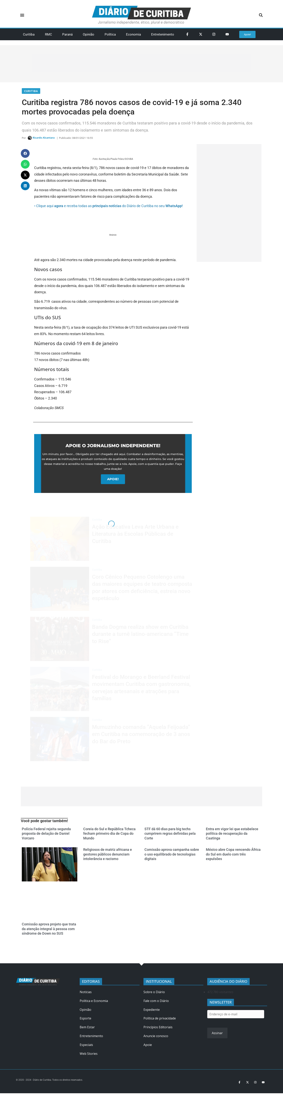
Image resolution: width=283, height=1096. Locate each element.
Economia (133, 34)
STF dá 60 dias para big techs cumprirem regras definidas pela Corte (170, 835)
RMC (48, 34)
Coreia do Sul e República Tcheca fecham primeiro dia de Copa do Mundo (109, 835)
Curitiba (29, 34)
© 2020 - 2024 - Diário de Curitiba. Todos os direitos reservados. (54, 1081)
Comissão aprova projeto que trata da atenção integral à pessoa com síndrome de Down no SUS (49, 931)
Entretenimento (162, 34)
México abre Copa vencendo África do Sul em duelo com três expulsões (233, 856)
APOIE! (113, 481)
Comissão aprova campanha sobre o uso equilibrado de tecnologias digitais (171, 856)
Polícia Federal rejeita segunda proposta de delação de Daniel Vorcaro (46, 835)
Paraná (67, 34)
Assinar (217, 1035)
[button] (22, 15)
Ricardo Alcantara (44, 139)
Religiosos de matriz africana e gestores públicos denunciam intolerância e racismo (107, 856)
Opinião (88, 34)
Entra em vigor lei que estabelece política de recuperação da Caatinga (232, 835)
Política (110, 34)
